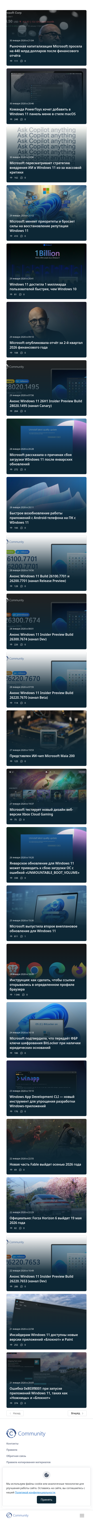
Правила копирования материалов (28, 1462)
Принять (46, 1499)
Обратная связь (16, 1456)
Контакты (12, 1443)
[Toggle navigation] (82, 1515)
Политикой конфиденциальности (35, 1492)
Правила (11, 1449)
